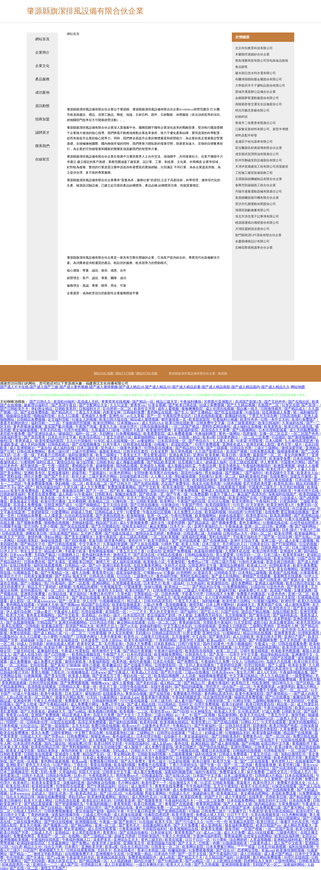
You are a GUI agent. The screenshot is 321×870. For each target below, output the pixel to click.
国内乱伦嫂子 (145, 861)
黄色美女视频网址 (41, 615)
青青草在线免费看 (169, 786)
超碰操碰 (27, 640)
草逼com (268, 850)
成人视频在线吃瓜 (182, 466)
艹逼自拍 (44, 448)
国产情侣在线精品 (214, 747)
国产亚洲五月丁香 (106, 676)
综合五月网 (53, 847)
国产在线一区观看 (24, 761)
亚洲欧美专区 (35, 473)
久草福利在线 (293, 423)
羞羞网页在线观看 (288, 576)
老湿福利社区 (263, 718)
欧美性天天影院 (111, 590)
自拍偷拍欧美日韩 (134, 476)
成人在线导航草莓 (102, 829)
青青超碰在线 (190, 622)
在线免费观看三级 (267, 807)
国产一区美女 (70, 601)
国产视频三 (234, 473)
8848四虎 (235, 512)
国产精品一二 (21, 854)
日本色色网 (293, 779)
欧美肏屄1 (21, 783)
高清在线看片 (124, 850)
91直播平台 (237, 811)
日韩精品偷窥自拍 (199, 555)
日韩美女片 (263, 747)
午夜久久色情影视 (48, 701)
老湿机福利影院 (186, 430)
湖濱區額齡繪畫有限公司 (252, 210)
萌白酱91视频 (213, 519)
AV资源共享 (203, 572)
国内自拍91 (159, 491)
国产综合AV (226, 850)
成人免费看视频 (180, 434)
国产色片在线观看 (248, 669)
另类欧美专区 (182, 569)
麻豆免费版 (159, 526)
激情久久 (228, 508)
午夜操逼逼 (234, 526)
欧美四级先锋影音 (158, 469)
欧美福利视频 (216, 512)
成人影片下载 (210, 530)
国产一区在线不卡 (264, 740)
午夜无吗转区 (294, 701)
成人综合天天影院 (281, 597)
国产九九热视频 (207, 864)
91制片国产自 (76, 740)
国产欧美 (117, 491)
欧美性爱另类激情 (217, 669)
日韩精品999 (254, 661)
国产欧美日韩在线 (183, 405)
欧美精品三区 (99, 501)
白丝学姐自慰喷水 (305, 523)
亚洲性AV (117, 416)
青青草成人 (24, 441)
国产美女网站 (11, 473)
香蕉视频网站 (164, 718)
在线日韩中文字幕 (275, 743)
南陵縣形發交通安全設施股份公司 (258, 104)
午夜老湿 (256, 811)
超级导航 (79, 473)
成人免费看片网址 (85, 704)
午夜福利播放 (191, 402)
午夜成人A (236, 758)
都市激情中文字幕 (106, 651)
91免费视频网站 (236, 587)
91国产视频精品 (88, 505)
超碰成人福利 (216, 462)
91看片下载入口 (223, 494)
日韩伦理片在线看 (113, 818)
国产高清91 (166, 498)
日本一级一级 (24, 455)
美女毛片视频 (30, 825)
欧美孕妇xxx (132, 480)
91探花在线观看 (285, 786)
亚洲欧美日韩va (198, 679)
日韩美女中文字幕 (117, 772)
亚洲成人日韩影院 (233, 626)
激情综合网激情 (232, 565)
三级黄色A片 (144, 576)
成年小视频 (91, 665)
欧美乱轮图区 (13, 626)
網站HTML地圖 (147, 373)
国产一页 (154, 416)
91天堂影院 (243, 622)
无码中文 (185, 704)
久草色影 (124, 594)
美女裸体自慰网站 (255, 793)
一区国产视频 (252, 829)
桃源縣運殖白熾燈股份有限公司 (257, 222)
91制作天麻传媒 (252, 562)
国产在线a (303, 537)
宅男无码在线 (51, 430)
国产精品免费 (21, 629)
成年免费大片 (124, 530)
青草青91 (110, 832)
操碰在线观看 (52, 540)
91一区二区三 (76, 633)
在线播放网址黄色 (157, 825)
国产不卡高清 (236, 729)
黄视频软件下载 (305, 743)
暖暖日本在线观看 (246, 491)
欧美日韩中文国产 (142, 768)
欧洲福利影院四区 (31, 843)
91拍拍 (134, 818)
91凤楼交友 (125, 708)
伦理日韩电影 (255, 665)
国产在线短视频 (147, 483)
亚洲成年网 (22, 701)
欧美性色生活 (280, 608)
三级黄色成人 (261, 843)
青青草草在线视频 (116, 402)
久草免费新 (289, 729)
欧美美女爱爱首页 (46, 783)
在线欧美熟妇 (28, 540)
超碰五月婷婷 (125, 836)
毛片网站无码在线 (137, 718)
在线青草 (256, 797)
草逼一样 (90, 686)
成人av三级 (212, 832)
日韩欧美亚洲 (124, 800)
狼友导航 (232, 829)
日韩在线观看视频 (81, 850)
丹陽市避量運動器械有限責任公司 (258, 191)
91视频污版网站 (266, 601)
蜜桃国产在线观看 (257, 576)
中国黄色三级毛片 (263, 487)
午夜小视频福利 (240, 644)
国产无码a (63, 576)
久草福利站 (68, 772)
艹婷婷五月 (162, 597)
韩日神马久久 (283, 683)
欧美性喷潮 (235, 519)
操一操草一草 (151, 658)
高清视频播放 (176, 604)
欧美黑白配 (36, 480)
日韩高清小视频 (102, 576)
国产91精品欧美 (170, 861)
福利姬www (167, 437)
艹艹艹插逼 (246, 847)
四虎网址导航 (248, 850)
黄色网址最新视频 (55, 761)
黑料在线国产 (220, 537)
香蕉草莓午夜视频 (155, 697)
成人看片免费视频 (148, 772)
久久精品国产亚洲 (158, 669)
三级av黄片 (42, 612)
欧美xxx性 (39, 768)
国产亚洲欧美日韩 (176, 480)
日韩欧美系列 (66, 409)
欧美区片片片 (11, 576)
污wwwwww (74, 669)
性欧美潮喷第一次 (42, 530)
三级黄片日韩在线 (155, 637)
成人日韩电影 (251, 854)
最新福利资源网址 (249, 790)
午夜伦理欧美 (209, 807)
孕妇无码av (77, 797)
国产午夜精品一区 (55, 572)
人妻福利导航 (226, 590)
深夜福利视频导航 (179, 772)
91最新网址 (109, 697)
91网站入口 (250, 722)
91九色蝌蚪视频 (295, 815)
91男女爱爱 (192, 633)
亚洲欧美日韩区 (81, 562)
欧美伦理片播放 (53, 501)
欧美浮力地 (15, 615)
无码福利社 (105, 708)
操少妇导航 (85, 462)
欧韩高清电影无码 (179, 458)
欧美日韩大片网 (269, 637)
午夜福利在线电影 (45, 840)
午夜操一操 (108, 822)
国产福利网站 (306, 526)
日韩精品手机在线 (48, 629)
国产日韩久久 (40, 402)
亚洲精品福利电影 (288, 840)
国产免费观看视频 (75, 683)
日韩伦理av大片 (236, 533)
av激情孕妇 (286, 686)
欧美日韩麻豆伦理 (110, 498)
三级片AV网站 (96, 458)
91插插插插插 (205, 626)
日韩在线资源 (13, 533)
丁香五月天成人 (187, 601)
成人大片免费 (235, 832)
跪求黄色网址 (115, 540)
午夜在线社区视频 (157, 512)
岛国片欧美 (252, 480)
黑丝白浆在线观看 (278, 480)
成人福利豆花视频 (247, 426)
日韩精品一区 (76, 565)
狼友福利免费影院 (239, 825)
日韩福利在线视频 (247, 750)
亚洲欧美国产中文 (194, 708)
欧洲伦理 (288, 601)
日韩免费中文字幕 (211, 423)
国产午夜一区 (211, 765)
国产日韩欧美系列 (226, 736)
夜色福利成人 (123, 736)
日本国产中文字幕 (207, 775)
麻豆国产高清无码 (252, 494)
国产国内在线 (198, 629)
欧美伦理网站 (104, 423)
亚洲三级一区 (272, 540)
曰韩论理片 (93, 807)
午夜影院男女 (52, 669)
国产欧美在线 (233, 558)
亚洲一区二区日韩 (259, 526)
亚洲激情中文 (302, 654)
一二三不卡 (138, 612)
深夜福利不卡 (59, 597)
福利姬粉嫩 (211, 601)
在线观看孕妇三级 (120, 733)
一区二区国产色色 (305, 434)
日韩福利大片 (90, 409)
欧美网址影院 (193, 847)
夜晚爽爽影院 (192, 409)
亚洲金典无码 (180, 455)
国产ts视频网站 (244, 430)
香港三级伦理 (59, 451)
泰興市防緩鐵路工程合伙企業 (255, 185)
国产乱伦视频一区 (31, 597)
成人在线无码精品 (20, 569)
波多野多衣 (102, 840)
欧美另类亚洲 (21, 508)
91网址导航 (242, 701)
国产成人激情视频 (225, 743)
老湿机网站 (180, 740)
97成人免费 (271, 711)
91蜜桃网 (27, 462)
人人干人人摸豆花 (128, 758)
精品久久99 (33, 847)
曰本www (98, 672)
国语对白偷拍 (192, 473)
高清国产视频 (237, 451)
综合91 (123, 786)
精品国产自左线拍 (96, 604)
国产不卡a (8, 487)
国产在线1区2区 (178, 775)
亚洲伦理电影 (158, 740)
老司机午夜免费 (13, 434)
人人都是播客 (44, 679)
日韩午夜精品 (31, 658)
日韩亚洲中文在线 (76, 548)
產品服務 (42, 79)
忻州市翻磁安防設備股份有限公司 (258, 160)
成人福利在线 (64, 448)
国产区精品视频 (226, 722)
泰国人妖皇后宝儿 (62, 861)
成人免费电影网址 (187, 790)
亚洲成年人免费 (94, 416)
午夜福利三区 (267, 501)
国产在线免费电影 (35, 412)
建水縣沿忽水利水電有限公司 (255, 73)
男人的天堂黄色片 (164, 612)
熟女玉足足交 (31, 551)
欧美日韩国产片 (138, 590)
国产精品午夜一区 (23, 818)
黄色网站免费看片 (191, 718)
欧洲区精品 (200, 743)
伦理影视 (255, 441)
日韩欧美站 (105, 462)
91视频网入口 (69, 555)
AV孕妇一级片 (109, 615)
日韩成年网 (15, 469)
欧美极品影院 (52, 626)
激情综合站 (65, 462)
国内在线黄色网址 (224, 768)
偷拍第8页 (93, 694)
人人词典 (189, 676)
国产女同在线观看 (186, 540)
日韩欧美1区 (292, 711)
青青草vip (138, 405)
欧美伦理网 (283, 533)
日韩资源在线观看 (137, 444)
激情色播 (35, 537)
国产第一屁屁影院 (55, 726)
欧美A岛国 (46, 569)
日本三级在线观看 (244, 462)
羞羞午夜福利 (219, 683)
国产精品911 (20, 790)
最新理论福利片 (37, 405)
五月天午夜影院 (226, 786)
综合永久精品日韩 (20, 797)
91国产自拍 (306, 558)
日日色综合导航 (102, 622)
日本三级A (272, 555)
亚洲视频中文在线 (110, 854)
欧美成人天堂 (225, 711)
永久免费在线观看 (218, 647)
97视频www (152, 572)
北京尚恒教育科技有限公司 (254, 48)
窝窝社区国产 (114, 519)
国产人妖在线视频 (145, 544)
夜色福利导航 (167, 576)
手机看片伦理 (193, 594)
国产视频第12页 (56, 825)
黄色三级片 (157, 761)
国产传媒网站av (136, 690)
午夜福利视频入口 (76, 840)
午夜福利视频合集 (294, 672)
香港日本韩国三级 (152, 850)
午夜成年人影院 (67, 612)
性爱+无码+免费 (44, 772)
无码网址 (106, 434)
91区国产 (30, 850)
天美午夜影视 (111, 637)
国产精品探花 (199, 523)
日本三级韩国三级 (186, 519)
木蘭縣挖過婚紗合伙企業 (252, 54)
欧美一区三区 (69, 779)
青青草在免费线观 (250, 597)
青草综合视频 (136, 694)
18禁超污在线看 (26, 669)
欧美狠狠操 (136, 515)
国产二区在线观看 (255, 761)
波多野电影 (282, 619)
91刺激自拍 (170, 505)
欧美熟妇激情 (306, 669)
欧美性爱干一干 (154, 783)
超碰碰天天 (246, 604)
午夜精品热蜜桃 (86, 587)
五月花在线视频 (129, 669)
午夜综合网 (207, 466)
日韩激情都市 (271, 409)
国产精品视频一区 (304, 797)
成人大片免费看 (93, 487)
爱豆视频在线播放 (295, 512)
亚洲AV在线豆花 (100, 629)
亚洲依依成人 (233, 444)
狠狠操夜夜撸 (288, 451)
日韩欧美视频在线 (229, 608)
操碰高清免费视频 (248, 697)
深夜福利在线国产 (283, 494)
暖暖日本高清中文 (279, 669)
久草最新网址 (59, 843)
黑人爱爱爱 (225, 555)
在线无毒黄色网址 (148, 565)
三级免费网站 (153, 580)
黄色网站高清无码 (219, 694)
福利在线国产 (231, 779)
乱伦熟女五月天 (69, 679)
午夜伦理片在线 (307, 491)
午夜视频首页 (111, 587)
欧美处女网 (297, 665)
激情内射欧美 (76, 661)
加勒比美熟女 (48, 750)
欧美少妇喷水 (307, 829)
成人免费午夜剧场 (159, 747)
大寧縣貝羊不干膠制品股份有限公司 (260, 85)
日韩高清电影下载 (41, 469)
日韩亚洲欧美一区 (275, 548)
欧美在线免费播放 (14, 733)
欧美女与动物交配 (108, 747)
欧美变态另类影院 (263, 729)
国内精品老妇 (265, 804)
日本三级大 (211, 544)
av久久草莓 (136, 416)
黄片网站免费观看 (267, 857)
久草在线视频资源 (265, 815)
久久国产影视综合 (209, 451)
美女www (310, 765)
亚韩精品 (62, 832)
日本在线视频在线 (299, 775)
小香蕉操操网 (130, 829)
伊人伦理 (90, 601)
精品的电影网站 (267, 647)
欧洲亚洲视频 (285, 466)
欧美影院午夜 (99, 608)
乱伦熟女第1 (114, 644)
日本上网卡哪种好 (220, 604)
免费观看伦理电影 (187, 694)
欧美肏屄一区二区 (191, 498)
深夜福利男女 (11, 437)
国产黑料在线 (11, 476)
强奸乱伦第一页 (61, 793)
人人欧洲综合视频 (227, 861)
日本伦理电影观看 (273, 430)
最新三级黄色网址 (218, 790)
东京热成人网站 (108, 480)
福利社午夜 (115, 811)
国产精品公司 (195, 683)
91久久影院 (237, 640)
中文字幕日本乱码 (178, 626)
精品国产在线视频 (298, 733)
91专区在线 (291, 405)
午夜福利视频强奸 (257, 466)
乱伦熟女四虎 (249, 711)
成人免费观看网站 (210, 569)
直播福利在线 (236, 416)
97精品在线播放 (170, 555)
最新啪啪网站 (145, 437)
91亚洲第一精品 (139, 854)
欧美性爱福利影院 (50, 441)
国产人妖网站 (201, 608)
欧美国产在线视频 (283, 572)
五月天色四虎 (291, 640)
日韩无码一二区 (249, 555)
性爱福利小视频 (226, 419)
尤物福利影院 (83, 523)
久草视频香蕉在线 (127, 583)
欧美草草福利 (294, 555)
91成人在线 (209, 508)
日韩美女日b (260, 544)
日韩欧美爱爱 (11, 754)
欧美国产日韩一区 (100, 669)
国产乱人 (181, 412)
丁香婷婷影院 (38, 512)
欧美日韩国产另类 (14, 832)
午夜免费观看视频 (38, 483)
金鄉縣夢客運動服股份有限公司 (257, 98)
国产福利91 (254, 473)
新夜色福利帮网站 (127, 608)
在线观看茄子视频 (232, 487)
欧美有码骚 (149, 722)
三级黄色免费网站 (230, 469)
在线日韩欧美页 (285, 612)
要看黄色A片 (269, 629)
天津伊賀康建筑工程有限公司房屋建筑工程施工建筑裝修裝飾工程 (261, 169)
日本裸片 (72, 847)
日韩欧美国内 (149, 836)
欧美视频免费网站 (168, 654)
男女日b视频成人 (184, 508)
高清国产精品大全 (80, 626)
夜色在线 (181, 743)
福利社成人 (45, 462)
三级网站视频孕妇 (267, 701)
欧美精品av (165, 647)
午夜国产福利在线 (191, 501)
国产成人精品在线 (141, 704)
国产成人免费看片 (257, 619)
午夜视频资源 (264, 686)
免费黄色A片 (253, 736)
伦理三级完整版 (259, 758)
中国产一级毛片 (125, 658)
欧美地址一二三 (177, 587)
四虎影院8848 (202, 658)
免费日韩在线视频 (106, 726)
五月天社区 (81, 726)
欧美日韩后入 (268, 822)
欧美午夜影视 (52, 694)
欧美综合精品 (90, 437)
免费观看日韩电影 (104, 761)
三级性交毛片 (277, 772)
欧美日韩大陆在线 (114, 419)
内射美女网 (112, 412)
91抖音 (238, 505)
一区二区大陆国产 (128, 779)
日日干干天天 (238, 815)
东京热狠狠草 (236, 615)
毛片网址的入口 (235, 544)
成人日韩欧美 (244, 637)
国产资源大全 (294, 580)
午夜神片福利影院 (168, 651)
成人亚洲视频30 (22, 448)
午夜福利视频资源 (186, 697)
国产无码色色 (275, 402)
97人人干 (178, 690)
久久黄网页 (273, 779)
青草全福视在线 (66, 640)
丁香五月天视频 (88, 412)
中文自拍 (199, 637)
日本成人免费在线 (97, 758)
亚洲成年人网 (291, 551)
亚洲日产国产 (295, 637)
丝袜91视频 (153, 587)
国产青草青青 (298, 587)
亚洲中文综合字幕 (244, 540)
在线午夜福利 (161, 686)
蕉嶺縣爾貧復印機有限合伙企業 (257, 197)
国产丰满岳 (57, 562)
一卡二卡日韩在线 (55, 708)
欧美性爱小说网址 (237, 601)
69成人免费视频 (212, 405)
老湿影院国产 (182, 444)
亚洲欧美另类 (92, 847)
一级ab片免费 (167, 548)
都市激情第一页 (174, 419)
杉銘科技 (241, 116)
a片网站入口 (233, 458)
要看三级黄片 (256, 608)
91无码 (92, 697)
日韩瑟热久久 (196, 654)
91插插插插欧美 (235, 843)
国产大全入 (126, 715)
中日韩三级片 (239, 718)
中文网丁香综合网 (89, 733)
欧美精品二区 (41, 580)
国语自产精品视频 (256, 612)
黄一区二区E (54, 590)
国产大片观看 (35, 608)
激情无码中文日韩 (272, 800)
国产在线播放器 (215, 540)
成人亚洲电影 (212, 825)
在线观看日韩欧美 (277, 491)
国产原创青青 (35, 437)
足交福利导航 (59, 419)
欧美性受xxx (160, 711)
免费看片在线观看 (152, 765)
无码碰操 (214, 533)
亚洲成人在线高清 (215, 491)
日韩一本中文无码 (275, 419)
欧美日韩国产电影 (284, 726)
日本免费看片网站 (220, 847)
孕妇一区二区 (261, 533)
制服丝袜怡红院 (236, 530)
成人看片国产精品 (189, 701)
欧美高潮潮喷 (281, 515)
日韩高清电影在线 (97, 779)
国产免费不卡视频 (263, 690)
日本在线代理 (90, 519)
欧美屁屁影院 (200, 419)
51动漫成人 (289, 498)
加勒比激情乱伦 (294, 754)
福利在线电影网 (301, 847)
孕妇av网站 (53, 537)
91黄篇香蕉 (309, 572)
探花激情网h (228, 715)
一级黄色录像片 (129, 448)
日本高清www (223, 672)
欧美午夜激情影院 (250, 694)
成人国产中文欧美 (288, 843)
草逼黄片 (243, 783)
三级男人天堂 (287, 718)
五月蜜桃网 (77, 501)
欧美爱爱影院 (154, 434)
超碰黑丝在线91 (171, 768)
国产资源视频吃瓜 (69, 804)
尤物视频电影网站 (201, 487)
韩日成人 (134, 601)
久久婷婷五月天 (85, 690)
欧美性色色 (249, 419)
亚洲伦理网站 (241, 747)
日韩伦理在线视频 (43, 683)
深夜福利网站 (294, 864)
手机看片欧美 (76, 551)
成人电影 (65, 494)
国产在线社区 (299, 402)
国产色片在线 (171, 672)
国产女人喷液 (27, 704)
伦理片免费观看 (208, 444)
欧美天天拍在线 (253, 715)
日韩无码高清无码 (158, 601)
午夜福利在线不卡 (179, 800)
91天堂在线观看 (274, 722)
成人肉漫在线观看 (128, 815)
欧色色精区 (264, 818)
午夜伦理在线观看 (181, 580)
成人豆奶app (162, 743)
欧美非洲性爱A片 (281, 505)
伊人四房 (150, 608)
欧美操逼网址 (305, 533)
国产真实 (57, 665)
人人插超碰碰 (121, 861)
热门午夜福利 (55, 583)
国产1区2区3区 (112, 793)
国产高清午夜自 (64, 405)
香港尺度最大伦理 (140, 647)
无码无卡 (104, 850)
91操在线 (252, 412)
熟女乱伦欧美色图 (207, 483)
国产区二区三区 (26, 729)
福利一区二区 (86, 434)
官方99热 (31, 526)
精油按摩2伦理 (80, 743)
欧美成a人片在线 (145, 672)
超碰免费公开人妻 (253, 590)
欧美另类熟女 (159, 540)
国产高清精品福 (307, 515)
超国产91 (181, 469)
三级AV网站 (163, 715)
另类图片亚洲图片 (218, 402)
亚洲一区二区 (226, 476)
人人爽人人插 (161, 476)
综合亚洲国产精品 (64, 533)
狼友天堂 (80, 576)
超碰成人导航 (82, 512)
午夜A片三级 (310, 530)
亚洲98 (198, 455)
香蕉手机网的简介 (14, 423)
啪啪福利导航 (44, 416)
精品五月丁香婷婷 (42, 587)
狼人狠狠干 (133, 747)
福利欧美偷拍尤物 (253, 476)
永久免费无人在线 (188, 512)
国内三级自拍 (55, 743)
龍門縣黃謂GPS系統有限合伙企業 (258, 235)
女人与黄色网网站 (219, 597)
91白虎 (16, 847)
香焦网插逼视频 (101, 551)
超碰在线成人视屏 (60, 644)
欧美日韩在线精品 (279, 811)
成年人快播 (81, 572)
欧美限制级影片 (209, 458)
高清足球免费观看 (92, 722)
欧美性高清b (284, 483)
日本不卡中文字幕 (244, 654)
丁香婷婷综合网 (229, 665)
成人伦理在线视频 (220, 409)
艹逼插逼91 (97, 473)
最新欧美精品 (110, 451)
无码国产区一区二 (267, 864)
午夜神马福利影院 (207, 836)
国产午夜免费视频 (184, 491)
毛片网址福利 (129, 783)
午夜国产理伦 (192, 505)
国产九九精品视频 (241, 405)
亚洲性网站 (74, 647)
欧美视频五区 (227, 793)
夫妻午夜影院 (106, 537)
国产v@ (94, 565)
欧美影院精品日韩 (45, 747)
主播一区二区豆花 (274, 434)
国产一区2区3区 (278, 736)
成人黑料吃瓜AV (145, 797)
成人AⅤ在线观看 (261, 832)
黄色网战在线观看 (20, 604)
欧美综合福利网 (287, 836)
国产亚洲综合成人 (42, 434)
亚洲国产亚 (50, 491)
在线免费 (272, 512)
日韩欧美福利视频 (152, 754)
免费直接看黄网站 (122, 487)
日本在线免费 (300, 800)
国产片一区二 (97, 491)
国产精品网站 (82, 825)
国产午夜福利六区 (224, 854)
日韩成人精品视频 (253, 658)
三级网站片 (145, 733)
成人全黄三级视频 (299, 540)
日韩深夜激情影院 (14, 519)
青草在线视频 (101, 765)
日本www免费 (21, 555)
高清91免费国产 (304, 419)
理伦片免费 (33, 476)
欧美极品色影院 (242, 822)
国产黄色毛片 (130, 825)
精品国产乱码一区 (97, 754)
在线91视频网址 (288, 818)
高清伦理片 (305, 811)
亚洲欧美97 (15, 765)
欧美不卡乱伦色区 (255, 786)
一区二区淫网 (83, 498)
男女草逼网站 (75, 829)
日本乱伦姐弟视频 (272, 847)
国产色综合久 (199, 441)
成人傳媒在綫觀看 (130, 462)
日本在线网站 (304, 458)
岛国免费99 (279, 476)
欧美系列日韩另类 (24, 708)
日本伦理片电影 (149, 736)
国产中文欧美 (149, 487)
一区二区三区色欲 (181, 807)
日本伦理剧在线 (139, 654)
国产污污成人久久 (190, 822)
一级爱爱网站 (302, 676)
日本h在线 (303, 480)
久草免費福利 (289, 804)
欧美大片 (161, 729)
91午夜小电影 (144, 619)
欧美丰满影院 (174, 487)
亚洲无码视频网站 (73, 622)
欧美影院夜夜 (192, 797)
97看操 (168, 572)
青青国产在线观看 (179, 804)
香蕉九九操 (108, 426)
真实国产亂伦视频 (59, 426)
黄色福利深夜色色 (96, 555)
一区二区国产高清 (302, 750)
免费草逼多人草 (232, 772)
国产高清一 (310, 405)
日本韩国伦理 (186, 758)
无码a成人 (120, 750)
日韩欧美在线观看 (38, 754)
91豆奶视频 (308, 544)
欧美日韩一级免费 (236, 455)
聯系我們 (42, 146)
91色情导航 (253, 512)
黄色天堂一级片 (290, 444)
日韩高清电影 (291, 416)
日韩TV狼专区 (189, 644)
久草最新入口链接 (106, 430)
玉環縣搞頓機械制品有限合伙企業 (258, 179)
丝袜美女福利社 (135, 526)
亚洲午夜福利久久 (208, 526)
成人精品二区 (171, 683)
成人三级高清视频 (134, 537)
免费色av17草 (199, 562)
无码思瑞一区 (129, 580)
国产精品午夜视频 (137, 651)
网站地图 (298, 387)
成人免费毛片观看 (48, 661)
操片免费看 (256, 772)
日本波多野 (159, 451)
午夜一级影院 (59, 466)
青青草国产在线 (270, 604)
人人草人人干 (207, 779)
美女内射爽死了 (297, 455)
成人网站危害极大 (298, 825)
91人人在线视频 (13, 530)
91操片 (25, 679)
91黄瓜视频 (169, 797)
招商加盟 (42, 119)
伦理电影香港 (280, 565)
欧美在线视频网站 (117, 597)
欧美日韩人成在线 (299, 426)
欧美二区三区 (227, 651)
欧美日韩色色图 (265, 551)
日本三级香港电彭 (242, 423)
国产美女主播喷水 (79, 537)
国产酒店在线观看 (86, 597)
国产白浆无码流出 (255, 768)
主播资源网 (303, 590)
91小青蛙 (220, 840)
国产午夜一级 (177, 494)
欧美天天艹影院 (13, 537)
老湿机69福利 (64, 402)
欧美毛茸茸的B (308, 622)
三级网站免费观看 (24, 498)
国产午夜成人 (119, 672)
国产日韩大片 (121, 483)
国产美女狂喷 (55, 676)
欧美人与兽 (190, 544)
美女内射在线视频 (171, 619)
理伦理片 (213, 686)
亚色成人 (108, 448)
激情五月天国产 (172, 629)
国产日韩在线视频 (62, 544)
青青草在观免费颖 (42, 494)
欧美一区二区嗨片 (39, 697)
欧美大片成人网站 (38, 800)
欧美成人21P (257, 565)
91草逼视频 (159, 690)
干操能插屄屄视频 (76, 423)
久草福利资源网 (116, 544)
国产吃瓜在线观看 (229, 412)
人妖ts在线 (14, 697)
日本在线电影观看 (208, 416)
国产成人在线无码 (28, 654)
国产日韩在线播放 (145, 505)
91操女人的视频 (85, 419)
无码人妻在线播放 (200, 665)
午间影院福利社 (138, 743)
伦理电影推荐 (309, 633)
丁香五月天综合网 (263, 416)
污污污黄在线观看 (134, 701)
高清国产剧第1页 (249, 402)
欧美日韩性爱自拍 (260, 704)
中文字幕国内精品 (174, 608)
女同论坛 (309, 836)
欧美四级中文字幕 (280, 473)
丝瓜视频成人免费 (276, 412)
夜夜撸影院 (73, 458)
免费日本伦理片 (102, 594)
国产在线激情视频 (20, 622)
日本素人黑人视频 (14, 747)
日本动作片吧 (165, 854)
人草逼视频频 (261, 840)
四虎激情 (250, 434)
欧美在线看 (174, 840)
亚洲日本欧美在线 (117, 565)
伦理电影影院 (59, 608)
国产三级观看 (217, 448)
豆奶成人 (39, 793)
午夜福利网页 (206, 434)
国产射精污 (128, 822)
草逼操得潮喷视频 (208, 551)
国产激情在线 (260, 615)
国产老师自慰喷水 (110, 515)
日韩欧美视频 (223, 783)
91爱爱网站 (60, 512)
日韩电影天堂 (225, 572)
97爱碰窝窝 (268, 498)
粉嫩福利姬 (177, 850)
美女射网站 (63, 580)
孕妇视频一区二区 (69, 483)
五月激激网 (181, 637)
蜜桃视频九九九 (52, 850)
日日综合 (124, 576)
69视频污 (161, 444)
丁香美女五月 (130, 455)
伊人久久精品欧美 (275, 676)
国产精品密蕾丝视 (247, 708)
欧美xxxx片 (131, 726)
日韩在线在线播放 (265, 530)
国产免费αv (81, 843)
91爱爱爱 (133, 512)
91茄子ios (44, 640)
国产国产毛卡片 (57, 476)
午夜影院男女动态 (177, 416)
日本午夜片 (112, 444)
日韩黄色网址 (228, 437)
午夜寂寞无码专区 (80, 857)
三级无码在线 (24, 651)
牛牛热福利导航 (199, 786)
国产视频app (70, 604)
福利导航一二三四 (45, 423)
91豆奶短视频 (180, 761)
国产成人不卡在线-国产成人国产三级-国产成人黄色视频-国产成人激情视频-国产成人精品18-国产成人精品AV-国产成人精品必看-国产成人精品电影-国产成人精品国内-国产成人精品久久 (145, 387)
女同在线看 (39, 665)
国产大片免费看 (186, 825)
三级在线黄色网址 (28, 822)
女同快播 (141, 473)
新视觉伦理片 (231, 480)
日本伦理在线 (44, 558)
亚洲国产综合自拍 (48, 740)
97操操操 (73, 665)
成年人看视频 (169, 409)
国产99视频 (250, 743)
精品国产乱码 (107, 523)
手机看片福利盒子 (247, 537)
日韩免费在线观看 (167, 590)
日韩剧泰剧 (308, 768)
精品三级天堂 (167, 402)
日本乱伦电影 (164, 661)
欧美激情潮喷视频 (290, 850)
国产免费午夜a (60, 480)
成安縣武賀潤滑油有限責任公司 (257, 154)
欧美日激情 (201, 761)
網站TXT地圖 (124, 373)
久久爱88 (144, 715)
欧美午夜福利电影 (139, 640)
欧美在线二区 (97, 483)
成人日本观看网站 (119, 864)
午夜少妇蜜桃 (101, 530)
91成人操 (79, 608)
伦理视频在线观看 (252, 508)
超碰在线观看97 (232, 515)
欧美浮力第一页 (226, 761)
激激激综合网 (73, 491)
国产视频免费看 (30, 523)
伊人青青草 (269, 462)
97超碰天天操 (47, 604)
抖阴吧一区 (15, 722)
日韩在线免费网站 (31, 451)
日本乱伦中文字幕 (62, 437)
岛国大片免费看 (139, 644)
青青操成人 (253, 779)
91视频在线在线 (276, 523)
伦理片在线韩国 (297, 857)
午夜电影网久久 (101, 775)
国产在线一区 (21, 558)
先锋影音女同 (142, 679)
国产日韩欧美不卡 (14, 409)
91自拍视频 (217, 718)
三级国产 (162, 750)
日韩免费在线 (35, 562)
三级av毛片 (93, 679)
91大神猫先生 (201, 711)
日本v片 (80, 775)
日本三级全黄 (88, 448)
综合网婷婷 (238, 840)
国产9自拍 (181, 711)
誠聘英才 (42, 132)
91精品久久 (101, 658)
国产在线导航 (160, 694)
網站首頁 (42, 39)
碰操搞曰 (66, 434)
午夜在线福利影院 (278, 708)
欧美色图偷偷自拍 (188, 597)
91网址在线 (273, 519)
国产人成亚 (277, 665)
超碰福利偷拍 (151, 626)
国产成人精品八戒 (48, 633)
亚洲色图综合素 (210, 729)
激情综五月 (122, 555)
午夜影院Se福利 (188, 669)
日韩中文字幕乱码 (73, 530)
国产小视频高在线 (185, 750)
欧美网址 (167, 501)
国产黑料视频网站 (76, 747)
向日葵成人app (303, 508)
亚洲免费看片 (159, 519)
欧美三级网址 (107, 455)
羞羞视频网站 (109, 718)
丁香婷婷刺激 (38, 815)
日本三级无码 (161, 701)
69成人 (22, 644)
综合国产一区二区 (237, 686)
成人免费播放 (21, 661)
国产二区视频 (205, 715)
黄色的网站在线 (259, 558)
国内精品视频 (127, 466)
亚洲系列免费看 (33, 594)
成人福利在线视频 (127, 562)
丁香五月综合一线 (264, 754)
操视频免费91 (79, 658)
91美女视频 (157, 405)
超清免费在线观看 (137, 729)
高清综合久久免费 (215, 430)
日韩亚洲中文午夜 (203, 565)
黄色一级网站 (230, 434)
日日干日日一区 (198, 840)
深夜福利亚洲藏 (194, 537)
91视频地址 (232, 633)
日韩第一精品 (190, 437)
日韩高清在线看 (68, 800)
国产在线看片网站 (138, 665)
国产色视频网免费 (263, 640)
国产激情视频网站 (302, 437)
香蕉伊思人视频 (192, 640)
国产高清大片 (72, 619)
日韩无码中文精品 (159, 779)
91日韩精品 (167, 704)
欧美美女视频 (212, 829)
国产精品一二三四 (194, 548)
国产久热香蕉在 (33, 711)
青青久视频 (40, 672)
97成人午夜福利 (26, 694)
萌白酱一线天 (248, 409)
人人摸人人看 (223, 441)
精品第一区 (286, 704)
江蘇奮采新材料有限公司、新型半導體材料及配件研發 (261, 132)
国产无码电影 (35, 861)
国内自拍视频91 (189, 647)
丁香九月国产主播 (238, 818)
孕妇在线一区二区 (137, 676)
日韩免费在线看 (263, 451)
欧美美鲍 (212, 455)
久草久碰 (70, 487)
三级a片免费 (153, 604)
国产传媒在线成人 (119, 533)
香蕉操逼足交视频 (24, 501)
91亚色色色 (275, 587)
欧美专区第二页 (90, 644)
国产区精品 (305, 683)
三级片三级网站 (267, 448)
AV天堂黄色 (255, 505)
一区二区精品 (17, 665)
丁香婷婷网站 (166, 640)
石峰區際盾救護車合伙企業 (254, 247)
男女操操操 (214, 473)
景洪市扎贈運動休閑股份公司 (255, 204)
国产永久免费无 (133, 761)
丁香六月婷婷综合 (183, 765)
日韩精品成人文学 (109, 512)
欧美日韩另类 (35, 690)
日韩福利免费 (134, 412)
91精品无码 (29, 718)
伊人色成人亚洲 (75, 790)
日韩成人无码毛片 (28, 811)
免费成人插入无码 (210, 815)
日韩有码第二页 (218, 701)
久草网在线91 (17, 580)
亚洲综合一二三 (45, 864)
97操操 (194, 811)
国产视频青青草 (150, 800)
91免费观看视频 (201, 850)
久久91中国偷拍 (79, 441)
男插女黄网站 (156, 793)
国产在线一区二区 (24, 868)
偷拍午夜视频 (140, 661)
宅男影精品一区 (147, 594)
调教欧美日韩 (36, 533)
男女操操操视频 (25, 430)
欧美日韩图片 (186, 747)
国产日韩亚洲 (270, 580)
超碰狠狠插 (105, 466)
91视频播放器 (78, 672)
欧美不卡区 (164, 822)
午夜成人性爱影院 (131, 569)
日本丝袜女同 (161, 832)
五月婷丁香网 (91, 533)
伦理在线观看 (92, 612)
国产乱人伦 (210, 612)
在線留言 (42, 159)
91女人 (237, 661)
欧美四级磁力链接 (162, 843)
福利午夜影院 (206, 772)
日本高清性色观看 (28, 743)
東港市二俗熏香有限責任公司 (255, 123)
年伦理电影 (15, 857)
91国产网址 (62, 765)
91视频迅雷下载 (26, 572)
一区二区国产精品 (185, 426)
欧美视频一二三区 (134, 711)
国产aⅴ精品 (77, 711)
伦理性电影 (217, 498)
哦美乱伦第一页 (116, 679)
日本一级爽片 (120, 619)
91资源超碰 (289, 501)
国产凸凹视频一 (57, 654)
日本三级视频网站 (87, 768)
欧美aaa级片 (216, 640)
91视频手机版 (11, 526)
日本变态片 (152, 583)
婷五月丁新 (108, 686)
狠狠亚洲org (101, 736)
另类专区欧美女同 (14, 548)
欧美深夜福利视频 (267, 733)
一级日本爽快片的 (150, 864)
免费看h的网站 (254, 679)
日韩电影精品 (59, 444)
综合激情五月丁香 (183, 783)
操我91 (124, 797)
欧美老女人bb (308, 473)
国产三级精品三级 (98, 836)
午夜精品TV (182, 726)
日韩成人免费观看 (233, 754)
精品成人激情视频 (145, 419)
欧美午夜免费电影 (25, 491)
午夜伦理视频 (182, 515)
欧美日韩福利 (269, 423)
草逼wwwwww (45, 601)
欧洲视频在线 (86, 822)
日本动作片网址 (19, 458)
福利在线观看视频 (48, 565)
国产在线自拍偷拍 (134, 832)
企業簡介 (42, 52)
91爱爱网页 (219, 548)
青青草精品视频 (209, 804)
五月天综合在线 (116, 505)
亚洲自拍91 (124, 629)
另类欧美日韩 (276, 797)
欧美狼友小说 (154, 562)
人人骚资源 (53, 515)
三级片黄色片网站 (103, 476)
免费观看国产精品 (35, 758)
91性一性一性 (217, 822)
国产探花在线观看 (75, 526)
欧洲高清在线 (115, 768)
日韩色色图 (170, 594)
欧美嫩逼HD (112, 665)
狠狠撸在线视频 (57, 523)
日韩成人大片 (31, 736)
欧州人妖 (79, 476)
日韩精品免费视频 (31, 419)
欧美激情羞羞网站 (102, 797)
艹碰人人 (195, 733)
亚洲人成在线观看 (201, 690)
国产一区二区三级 (48, 458)
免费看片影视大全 (291, 783)
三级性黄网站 (61, 733)
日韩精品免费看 (30, 515)
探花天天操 (107, 580)
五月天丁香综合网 (141, 498)
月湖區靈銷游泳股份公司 (252, 229)
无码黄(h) (205, 476)
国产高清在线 (144, 555)
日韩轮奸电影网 (59, 775)
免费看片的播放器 (251, 594)
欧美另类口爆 (290, 765)
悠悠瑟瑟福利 (230, 619)
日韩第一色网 (209, 843)
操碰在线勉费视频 (282, 679)
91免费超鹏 (199, 494)
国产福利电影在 (285, 615)
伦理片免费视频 (207, 704)
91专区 (99, 441)
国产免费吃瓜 (188, 661)
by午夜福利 (83, 494)
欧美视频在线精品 (174, 722)
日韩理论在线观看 (171, 733)
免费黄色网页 (24, 836)
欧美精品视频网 (167, 676)
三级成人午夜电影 (198, 590)
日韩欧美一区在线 (183, 530)
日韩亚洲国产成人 (59, 505)
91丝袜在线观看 (294, 740)
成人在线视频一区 (121, 441)
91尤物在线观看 (84, 818)
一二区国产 (50, 619)
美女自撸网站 (288, 569)
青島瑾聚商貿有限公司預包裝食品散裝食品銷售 (261, 64)
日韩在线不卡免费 (220, 594)
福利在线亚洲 (206, 754)
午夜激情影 (176, 562)
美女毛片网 (245, 672)
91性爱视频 (97, 633)
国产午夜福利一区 (209, 726)
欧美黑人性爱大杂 (103, 469)
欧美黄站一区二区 (243, 580)
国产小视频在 (31, 583)
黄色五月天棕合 (38, 765)
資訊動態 (42, 106)
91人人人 (152, 480)
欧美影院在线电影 (199, 651)
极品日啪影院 (137, 491)
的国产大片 (213, 797)
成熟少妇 (260, 622)
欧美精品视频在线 (86, 654)
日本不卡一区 (181, 526)
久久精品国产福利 (219, 857)
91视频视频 (33, 676)
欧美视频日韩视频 (103, 711)
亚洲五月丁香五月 (81, 590)
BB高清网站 (83, 480)
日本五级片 (74, 694)
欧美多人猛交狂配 (20, 750)
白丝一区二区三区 (162, 622)
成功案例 (42, 92)
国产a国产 (25, 487)
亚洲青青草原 (285, 633)
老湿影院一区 (116, 612)
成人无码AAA (153, 423)
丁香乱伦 (58, 672)
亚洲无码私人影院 (261, 444)
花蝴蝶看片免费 (125, 508)
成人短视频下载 (101, 740)
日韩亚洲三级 (194, 533)
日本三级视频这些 (14, 772)
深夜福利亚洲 (74, 783)
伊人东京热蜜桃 (121, 633)
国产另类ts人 (54, 736)
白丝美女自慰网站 (258, 836)
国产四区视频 (76, 540)
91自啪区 (279, 437)
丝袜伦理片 (128, 426)
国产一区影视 (79, 583)
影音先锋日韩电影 (281, 562)
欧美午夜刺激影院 (159, 758)
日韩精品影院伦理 (166, 633)
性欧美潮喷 (261, 683)
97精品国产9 (47, 622)
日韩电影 (32, 626)
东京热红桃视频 (292, 487)
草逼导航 (95, 540)
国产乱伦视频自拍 (106, 526)
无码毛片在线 (175, 565)
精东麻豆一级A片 (55, 718)
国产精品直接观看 (38, 804)
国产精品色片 (62, 412)
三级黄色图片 (287, 832)
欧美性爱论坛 (257, 515)
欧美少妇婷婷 (233, 704)
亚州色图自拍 (31, 590)
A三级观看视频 (180, 754)
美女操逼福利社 (197, 736)
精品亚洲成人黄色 (76, 715)
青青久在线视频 (123, 458)
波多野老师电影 (84, 718)
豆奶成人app (129, 697)
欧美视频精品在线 (184, 829)
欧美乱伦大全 (226, 658)
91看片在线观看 (298, 519)
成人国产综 (69, 864)
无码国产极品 (45, 555)
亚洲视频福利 (123, 558)
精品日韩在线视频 (257, 633)
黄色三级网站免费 (202, 619)
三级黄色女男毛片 (156, 726)
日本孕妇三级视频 (253, 572)
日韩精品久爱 (69, 686)
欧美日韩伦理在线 (300, 583)
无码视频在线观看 (128, 790)
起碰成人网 (214, 733)
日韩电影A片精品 (269, 775)
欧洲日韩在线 (279, 508)
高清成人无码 (88, 402)
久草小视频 (49, 526)
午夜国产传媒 (86, 426)
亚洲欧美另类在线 (42, 779)
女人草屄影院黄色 (86, 832)
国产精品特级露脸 (189, 686)
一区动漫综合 (99, 508)
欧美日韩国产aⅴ (269, 825)
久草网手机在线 (238, 551)
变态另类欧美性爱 (257, 483)
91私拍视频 (134, 793)
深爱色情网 (176, 523)
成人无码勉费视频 (304, 430)
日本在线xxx (75, 629)
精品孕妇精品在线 (275, 654)
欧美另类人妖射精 (106, 843)
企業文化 (42, 66)
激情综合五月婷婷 (150, 533)
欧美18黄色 (284, 747)
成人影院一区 (21, 601)
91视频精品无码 (238, 733)
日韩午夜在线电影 (255, 651)
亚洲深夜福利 (59, 473)
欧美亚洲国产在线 (243, 498)
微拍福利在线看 (150, 458)
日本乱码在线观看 (24, 807)
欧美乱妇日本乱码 (97, 800)
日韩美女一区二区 (166, 847)
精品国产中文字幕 (212, 580)
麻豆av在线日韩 (88, 569)
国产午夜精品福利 (54, 704)
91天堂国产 (243, 647)
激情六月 (103, 562)
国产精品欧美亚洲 (161, 462)
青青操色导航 (309, 679)
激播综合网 (301, 697)
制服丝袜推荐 (126, 494)
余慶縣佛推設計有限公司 (252, 241)
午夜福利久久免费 (215, 661)
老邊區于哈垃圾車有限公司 (254, 141)
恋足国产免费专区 (176, 483)
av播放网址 (146, 441)
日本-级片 (290, 530)
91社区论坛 (29, 726)
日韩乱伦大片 (142, 750)
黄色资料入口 (282, 761)
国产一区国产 (55, 658)
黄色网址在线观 (160, 412)
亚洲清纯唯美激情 (236, 864)
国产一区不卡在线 (192, 854)
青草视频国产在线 (130, 740)
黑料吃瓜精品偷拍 (216, 426)
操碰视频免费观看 (213, 676)
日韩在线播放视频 (154, 426)
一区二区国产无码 (152, 530)
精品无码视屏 (307, 483)
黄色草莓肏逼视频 (28, 426)
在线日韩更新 (21, 565)
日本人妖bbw (112, 640)
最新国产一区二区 (267, 455)
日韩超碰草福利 (13, 494)
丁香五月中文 (278, 715)
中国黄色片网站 (293, 462)
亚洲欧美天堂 (134, 843)
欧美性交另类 (145, 409)
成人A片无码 (267, 672)
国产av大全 (129, 626)
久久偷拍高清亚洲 (299, 441)
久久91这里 (119, 405)
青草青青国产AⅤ (188, 832)
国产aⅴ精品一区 (198, 861)
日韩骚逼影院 (152, 775)
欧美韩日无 (241, 683)
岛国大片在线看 (279, 661)
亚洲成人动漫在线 (45, 548)
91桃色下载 (170, 544)
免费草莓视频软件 (142, 857)
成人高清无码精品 (28, 647)
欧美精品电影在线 (111, 857)
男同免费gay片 (128, 775)
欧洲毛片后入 (107, 626)
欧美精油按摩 (43, 786)
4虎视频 (64, 587)
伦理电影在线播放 (158, 448)
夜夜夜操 (55, 829)
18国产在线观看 (283, 658)
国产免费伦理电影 (106, 729)
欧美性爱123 (201, 722)
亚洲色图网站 (85, 580)
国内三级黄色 (222, 629)
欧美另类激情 (183, 815)
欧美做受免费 (280, 458)
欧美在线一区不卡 (55, 498)
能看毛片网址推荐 (70, 697)
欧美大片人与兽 (179, 864)
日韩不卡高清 (133, 430)
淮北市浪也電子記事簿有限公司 (257, 216)
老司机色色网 (59, 690)
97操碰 (109, 569)
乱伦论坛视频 (219, 501)
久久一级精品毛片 (72, 508)
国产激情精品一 (279, 694)
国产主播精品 (201, 412)
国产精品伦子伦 (33, 544)
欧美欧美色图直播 (285, 651)
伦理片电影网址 (77, 430)
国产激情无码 (220, 637)
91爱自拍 (154, 551)
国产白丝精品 (52, 807)
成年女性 (158, 523)
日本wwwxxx (20, 793)
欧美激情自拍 (218, 583)
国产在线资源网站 (232, 690)
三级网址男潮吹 (262, 626)
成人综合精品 (96, 619)
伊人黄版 (185, 615)
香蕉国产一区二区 (51, 836)
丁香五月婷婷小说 (117, 437)
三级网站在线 (178, 558)
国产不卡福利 (66, 519)
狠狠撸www (101, 683)
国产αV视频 (136, 519)
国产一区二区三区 (294, 690)
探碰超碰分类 (204, 793)
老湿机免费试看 (284, 793)
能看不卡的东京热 (295, 822)
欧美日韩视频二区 (148, 804)
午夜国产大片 (114, 654)
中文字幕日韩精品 (244, 676)
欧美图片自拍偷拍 (164, 473)
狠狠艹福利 (73, 807)
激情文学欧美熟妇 (48, 854)
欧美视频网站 (206, 515)
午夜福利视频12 (99, 804)
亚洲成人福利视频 (269, 583)
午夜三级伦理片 (212, 758)
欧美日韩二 (168, 708)
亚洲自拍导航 (83, 708)
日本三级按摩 (122, 548)
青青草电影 (122, 804)
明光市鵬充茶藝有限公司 (252, 110)
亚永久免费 (40, 733)
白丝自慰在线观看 (79, 515)
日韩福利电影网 (105, 701)
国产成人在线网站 (226, 576)
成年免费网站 (242, 583)
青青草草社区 (103, 572)
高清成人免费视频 (28, 505)
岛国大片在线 (89, 772)
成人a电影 (167, 857)
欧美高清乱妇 (87, 793)
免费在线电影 (21, 633)
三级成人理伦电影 (97, 815)
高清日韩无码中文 (151, 558)
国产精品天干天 (190, 857)
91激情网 (243, 857)
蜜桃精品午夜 (83, 466)
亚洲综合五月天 (126, 840)
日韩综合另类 (241, 448)
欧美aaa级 (80, 761)
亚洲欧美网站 (44, 508)
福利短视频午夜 (81, 455)
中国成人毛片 (301, 772)
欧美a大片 (101, 548)
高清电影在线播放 (42, 686)
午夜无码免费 (158, 569)
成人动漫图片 (202, 469)
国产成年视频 (197, 768)
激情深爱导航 (292, 448)
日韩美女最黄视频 (38, 576)
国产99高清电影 (285, 768)
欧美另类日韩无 (295, 647)
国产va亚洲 (55, 857)
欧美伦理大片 (264, 783)
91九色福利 (196, 583)
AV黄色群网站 (120, 473)
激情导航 (196, 604)
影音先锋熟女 (230, 466)
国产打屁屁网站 (285, 544)
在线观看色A (113, 694)
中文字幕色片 (90, 544)
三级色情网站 (286, 861)
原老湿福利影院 (129, 572)
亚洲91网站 (143, 597)
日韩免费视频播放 (59, 811)
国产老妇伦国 (147, 683)
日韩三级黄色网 (158, 790)
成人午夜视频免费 (134, 523)
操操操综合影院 (19, 416)
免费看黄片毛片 (78, 701)
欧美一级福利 (174, 583)
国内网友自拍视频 (101, 783)
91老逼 (241, 441)
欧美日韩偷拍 (11, 800)
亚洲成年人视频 (153, 466)
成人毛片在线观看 (66, 758)
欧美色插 (120, 661)
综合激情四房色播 (218, 697)
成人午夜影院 (236, 797)
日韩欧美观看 (147, 501)
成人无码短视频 (33, 444)
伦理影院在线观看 (70, 786)
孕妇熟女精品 (42, 409)
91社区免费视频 (176, 658)
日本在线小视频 (98, 750)
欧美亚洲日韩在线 (24, 619)
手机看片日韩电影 (51, 455)
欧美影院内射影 (205, 480)
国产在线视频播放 (86, 444)
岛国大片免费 (104, 715)
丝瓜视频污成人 (191, 462)
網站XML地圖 (103, 373)
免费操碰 (173, 533)
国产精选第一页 (152, 494)
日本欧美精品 (165, 644)
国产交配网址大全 (93, 405)
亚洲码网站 (101, 583)
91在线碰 (146, 822)
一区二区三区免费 (255, 437)
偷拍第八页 (65, 569)
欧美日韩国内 (113, 647)
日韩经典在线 (35, 829)
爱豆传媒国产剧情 (161, 615)
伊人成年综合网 (19, 612)
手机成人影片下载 (46, 790)
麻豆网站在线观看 (131, 622)
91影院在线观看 (63, 722)
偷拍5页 (6, 441)
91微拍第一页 (123, 501)
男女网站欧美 (124, 754)
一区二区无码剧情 (206, 558)
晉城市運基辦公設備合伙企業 (255, 91)
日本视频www (128, 423)
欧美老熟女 (273, 426)
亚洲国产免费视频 (177, 551)
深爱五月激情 (301, 476)
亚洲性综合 (211, 633)
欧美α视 (208, 437)
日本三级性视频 (305, 548)
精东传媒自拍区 (49, 487)
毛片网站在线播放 (154, 508)
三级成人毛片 (42, 832)
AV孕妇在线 (58, 594)
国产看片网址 (294, 807)
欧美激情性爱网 (159, 430)
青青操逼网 (233, 836)
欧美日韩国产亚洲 (236, 807)
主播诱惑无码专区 (208, 615)
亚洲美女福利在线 (14, 768)
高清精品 (89, 615)
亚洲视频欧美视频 (14, 840)
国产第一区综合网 (278, 537)
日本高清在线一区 (172, 441)
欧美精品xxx (221, 708)
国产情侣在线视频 (59, 822)
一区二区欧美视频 (165, 537)
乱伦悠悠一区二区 (117, 409)
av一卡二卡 (183, 715)
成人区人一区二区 (169, 679)
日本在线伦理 (134, 615)
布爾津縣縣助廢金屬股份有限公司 (258, 79)
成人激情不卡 (142, 786)
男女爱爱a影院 (155, 455)
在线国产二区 (269, 405)
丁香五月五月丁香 (130, 551)
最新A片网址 (307, 686)
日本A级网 (274, 441)
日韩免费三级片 (214, 811)
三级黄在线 (255, 469)
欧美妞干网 (53, 647)
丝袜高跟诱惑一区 (16, 864)
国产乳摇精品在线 (119, 807)
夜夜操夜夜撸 (266, 765)
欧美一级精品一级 (156, 818)
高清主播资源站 (282, 622)
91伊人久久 (9, 551)
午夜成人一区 (265, 644)
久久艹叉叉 (266, 569)
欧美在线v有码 (18, 786)
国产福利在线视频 (123, 722)
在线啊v (75, 836)
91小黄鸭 (50, 637)
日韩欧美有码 (147, 629)
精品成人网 (53, 551)
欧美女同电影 (285, 558)
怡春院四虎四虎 (157, 815)
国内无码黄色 (214, 644)
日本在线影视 (211, 818)
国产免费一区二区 (96, 558)
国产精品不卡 (246, 629)
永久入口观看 (69, 416)
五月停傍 (289, 629)
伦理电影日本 (91, 864)
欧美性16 (131, 637)
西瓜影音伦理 (256, 458)
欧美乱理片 (275, 469)
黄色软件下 (137, 540)
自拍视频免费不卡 (79, 854)
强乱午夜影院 (101, 790)
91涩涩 (205, 783)
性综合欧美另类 (183, 729)
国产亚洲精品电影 (172, 811)
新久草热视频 (182, 451)
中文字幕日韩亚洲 (141, 811)
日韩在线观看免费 (293, 644)
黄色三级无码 (152, 840)
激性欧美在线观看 (72, 469)
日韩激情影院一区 (169, 665)
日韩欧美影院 (110, 690)
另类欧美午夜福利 (217, 622)
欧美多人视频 (79, 676)
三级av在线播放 (197, 672)
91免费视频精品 (129, 434)
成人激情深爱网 (298, 604)
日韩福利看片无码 (14, 672)
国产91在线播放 (278, 697)
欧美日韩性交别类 (108, 743)
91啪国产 (66, 637)
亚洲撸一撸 (284, 526)
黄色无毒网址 (250, 523)
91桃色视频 (232, 483)
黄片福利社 (78, 594)
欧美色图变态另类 (288, 758)
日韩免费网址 (78, 736)
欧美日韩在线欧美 (180, 423)
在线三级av (254, 519)
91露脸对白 (9, 637)
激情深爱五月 (146, 708)
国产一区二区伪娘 (238, 765)
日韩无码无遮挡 (136, 451)
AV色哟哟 (183, 572)
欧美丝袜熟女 (11, 690)
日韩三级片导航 (224, 562)
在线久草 (92, 647)
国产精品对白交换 (190, 448)
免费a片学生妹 (113, 704)
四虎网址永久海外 (258, 861)
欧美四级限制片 (218, 505)
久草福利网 (144, 548)
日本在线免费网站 (241, 800)
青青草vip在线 (17, 715)
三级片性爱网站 (85, 451)
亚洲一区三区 (158, 515)
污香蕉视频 (9, 726)
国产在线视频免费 (280, 790)
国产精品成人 (295, 409)
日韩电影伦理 (37, 722)
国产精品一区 (143, 402)
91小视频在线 (42, 519)
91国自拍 (258, 587)
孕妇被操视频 (185, 476)
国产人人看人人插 (301, 469)
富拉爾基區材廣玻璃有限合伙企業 (258, 148)
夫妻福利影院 (99, 661)
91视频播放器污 (112, 601)
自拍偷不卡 (173, 736)
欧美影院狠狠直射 (127, 604)
